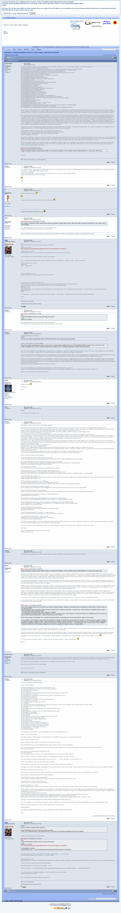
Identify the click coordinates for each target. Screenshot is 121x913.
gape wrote (24, 313)
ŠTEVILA (75, 47)
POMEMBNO (36, 47)
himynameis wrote (25, 221)
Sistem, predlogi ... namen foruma (43, 52)
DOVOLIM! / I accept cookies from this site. (16, 13)
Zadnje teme (59, 47)
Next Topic (113, 55)
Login (19, 25)
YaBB (51, 905)
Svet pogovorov (8, 52)
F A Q (42, 47)
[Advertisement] (60, 40)
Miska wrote (24, 149)
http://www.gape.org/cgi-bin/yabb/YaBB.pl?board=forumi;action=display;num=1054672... (44, 248)
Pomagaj (81, 47)
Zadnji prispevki (49, 47)
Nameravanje (67, 47)
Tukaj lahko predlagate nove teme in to (23, 52)
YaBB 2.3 (68, 904)
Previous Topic (106, 55)
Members (26, 49)
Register (25, 25)
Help (14, 49)
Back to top (8, 163)
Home (9, 49)
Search (20, 49)
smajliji (87, 47)
